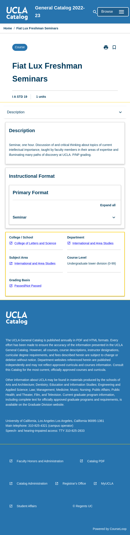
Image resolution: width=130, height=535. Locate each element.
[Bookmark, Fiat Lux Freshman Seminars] (114, 47)
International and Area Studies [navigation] (93, 243)
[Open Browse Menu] (113, 12)
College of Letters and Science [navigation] (35, 243)
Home (8, 28)
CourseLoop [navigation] (118, 529)
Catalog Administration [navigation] (32, 483)
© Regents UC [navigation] (82, 506)
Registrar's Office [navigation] (74, 483)
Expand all (108, 205)
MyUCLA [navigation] (107, 483)
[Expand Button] (113, 217)
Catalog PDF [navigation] (96, 461)
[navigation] (17, 14)
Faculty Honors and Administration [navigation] (40, 461)
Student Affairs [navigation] (27, 506)
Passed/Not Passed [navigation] (27, 286)
